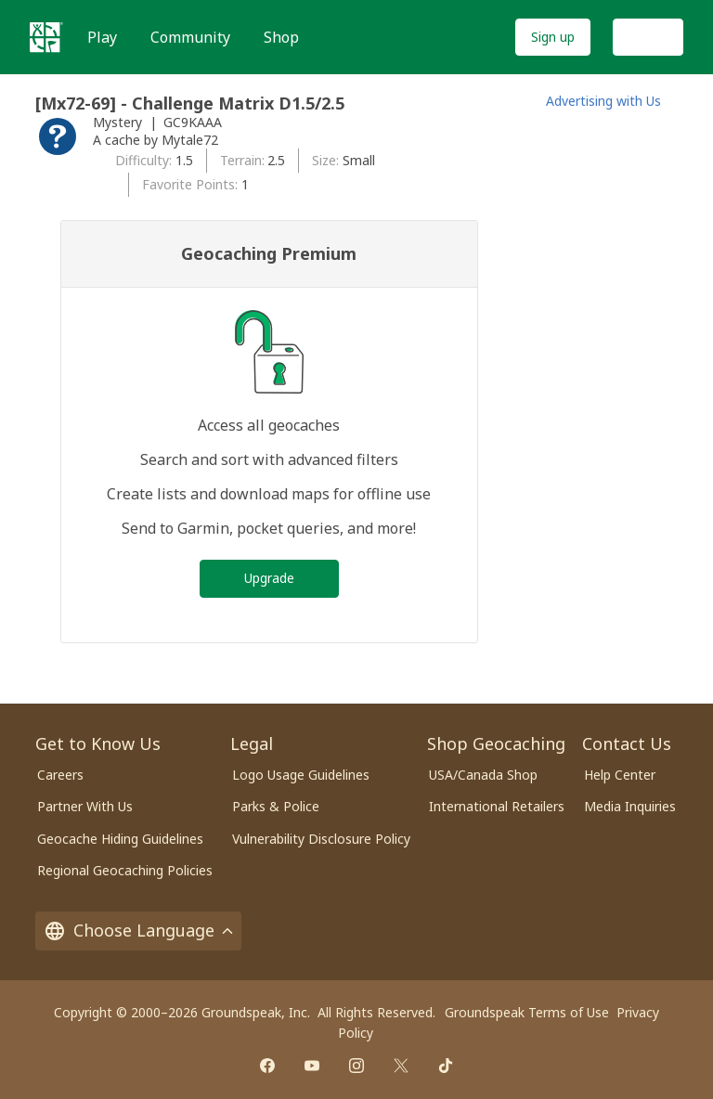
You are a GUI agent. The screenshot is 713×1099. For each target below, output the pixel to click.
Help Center (619, 774)
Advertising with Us (603, 101)
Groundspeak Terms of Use (527, 1012)
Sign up (553, 36)
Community (190, 37)
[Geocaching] (46, 37)
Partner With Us (85, 806)
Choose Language (138, 930)
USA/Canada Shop (483, 774)
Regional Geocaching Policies (125, 870)
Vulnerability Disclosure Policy (321, 838)
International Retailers (496, 806)
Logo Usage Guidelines (300, 774)
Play (102, 37)
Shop (281, 37)
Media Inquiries (630, 806)
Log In (648, 36)
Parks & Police (275, 806)
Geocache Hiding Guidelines (120, 838)
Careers (60, 774)
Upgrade (269, 578)
